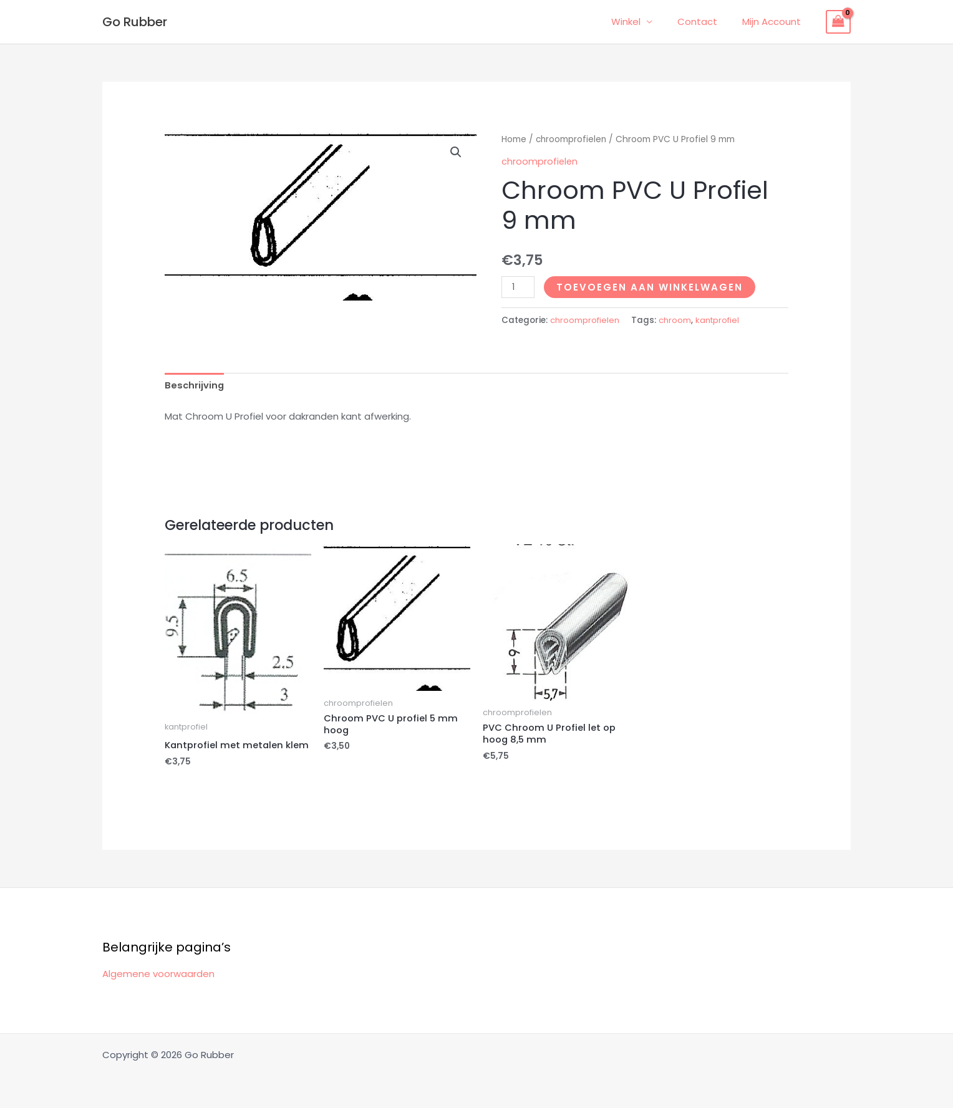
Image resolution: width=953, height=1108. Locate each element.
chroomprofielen (572, 139)
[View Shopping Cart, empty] (838, 22)
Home (513, 139)
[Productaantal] (518, 287)
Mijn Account (774, 21)
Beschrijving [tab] (195, 385)
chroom (676, 320)
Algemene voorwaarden (158, 973)
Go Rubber (134, 22)
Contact (707, 21)
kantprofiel (720, 320)
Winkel (641, 21)
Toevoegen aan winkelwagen (650, 287)
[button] (456, 152)
